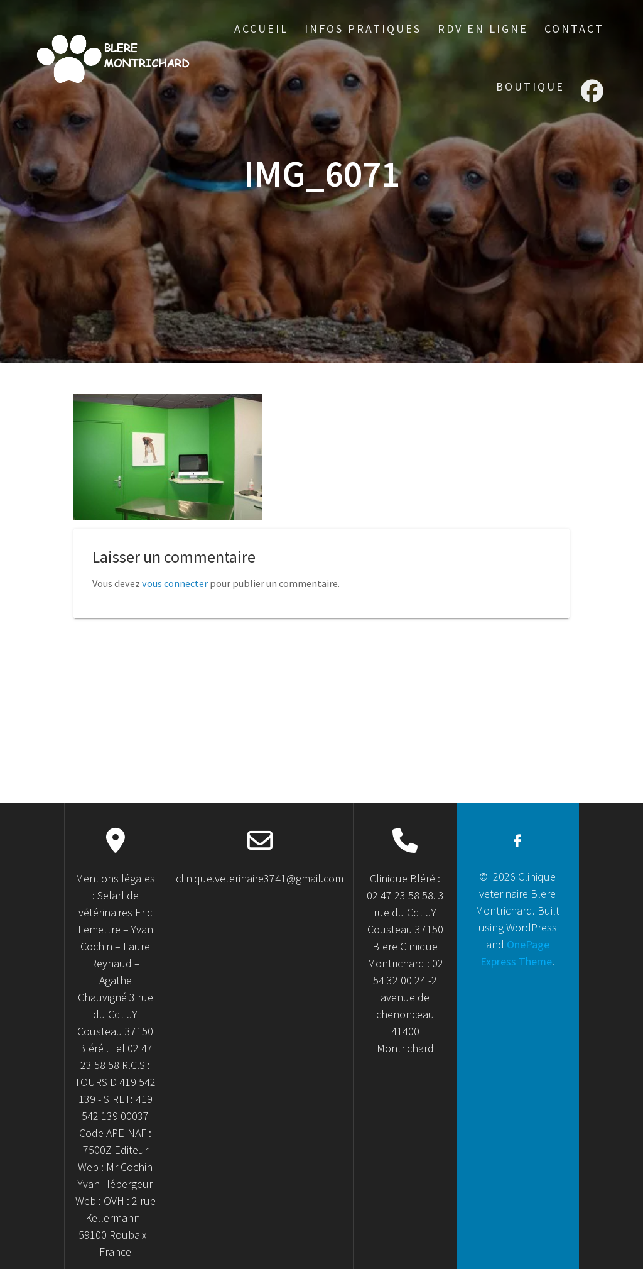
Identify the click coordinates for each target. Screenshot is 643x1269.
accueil (261, 28)
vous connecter (175, 583)
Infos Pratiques (363, 28)
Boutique (530, 86)
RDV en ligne (483, 28)
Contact (574, 28)
